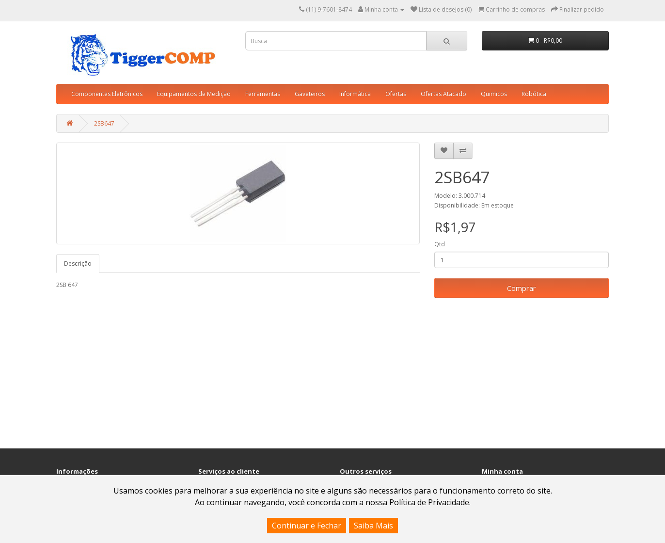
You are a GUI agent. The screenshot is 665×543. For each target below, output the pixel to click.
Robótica (534, 94)
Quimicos (494, 94)
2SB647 (104, 123)
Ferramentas (262, 94)
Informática (355, 94)
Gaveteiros (310, 94)
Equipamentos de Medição (194, 94)
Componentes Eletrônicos (106, 94)
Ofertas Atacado (443, 94)
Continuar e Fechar (306, 525)
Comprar (521, 288)
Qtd (439, 244)
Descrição (78, 263)
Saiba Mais (373, 525)
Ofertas (395, 94)
